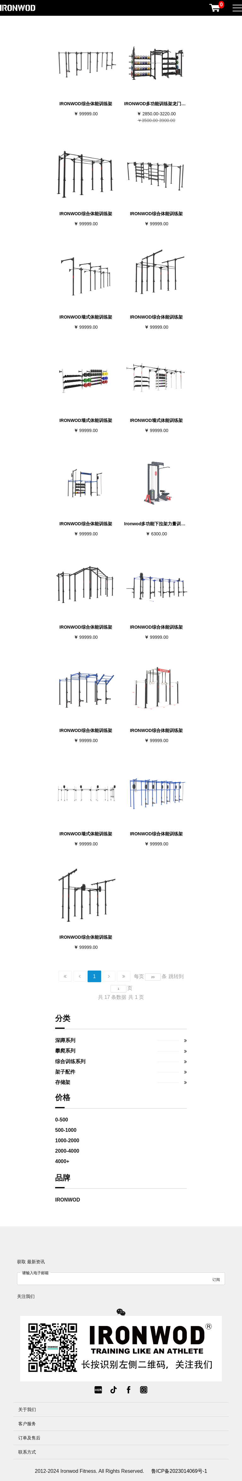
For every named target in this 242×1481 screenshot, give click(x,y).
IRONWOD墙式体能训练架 (85, 317)
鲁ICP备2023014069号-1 (179, 1471)
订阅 (216, 1279)
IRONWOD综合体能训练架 (85, 103)
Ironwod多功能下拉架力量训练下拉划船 (163, 523)
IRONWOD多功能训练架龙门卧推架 (159, 103)
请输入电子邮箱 (35, 1273)
